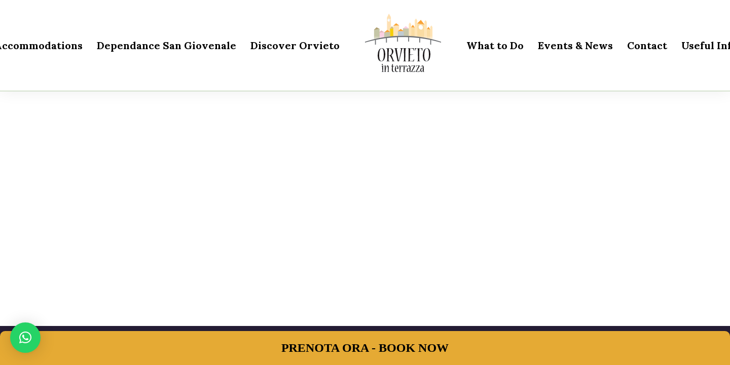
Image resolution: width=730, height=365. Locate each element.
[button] (25, 337)
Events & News (575, 45)
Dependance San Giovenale (166, 45)
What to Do (495, 45)
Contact (647, 45)
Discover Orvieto (295, 45)
